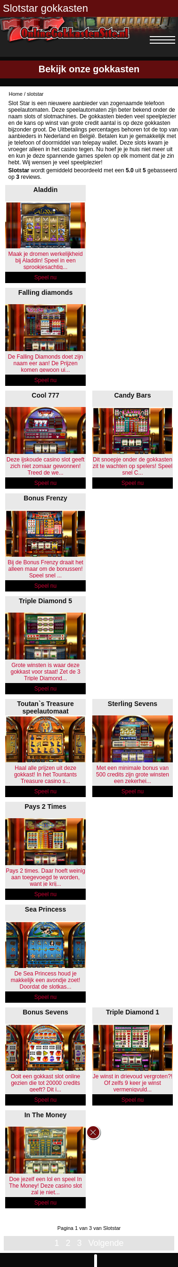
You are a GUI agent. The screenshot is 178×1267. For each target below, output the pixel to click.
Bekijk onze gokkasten (89, 69)
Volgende (105, 1243)
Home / (18, 94)
